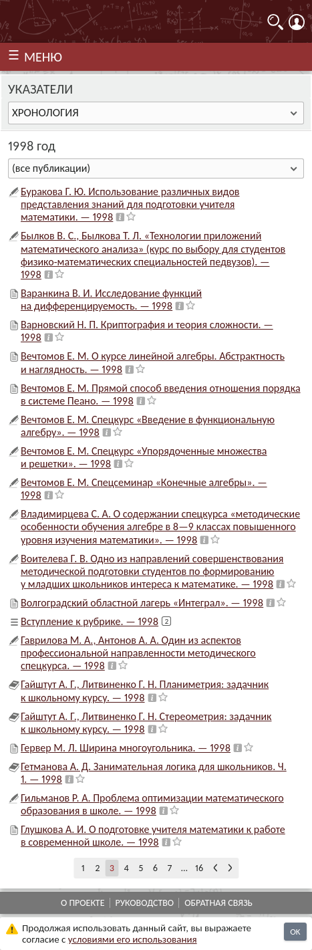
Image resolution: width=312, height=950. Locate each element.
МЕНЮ (43, 57)
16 (199, 868)
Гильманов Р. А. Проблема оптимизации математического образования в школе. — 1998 (152, 804)
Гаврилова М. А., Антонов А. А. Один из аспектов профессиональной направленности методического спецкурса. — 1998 (138, 653)
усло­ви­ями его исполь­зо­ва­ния (132, 939)
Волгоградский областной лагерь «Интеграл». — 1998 (142, 602)
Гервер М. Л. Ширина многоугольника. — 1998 (125, 747)
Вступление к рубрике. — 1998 (89, 621)
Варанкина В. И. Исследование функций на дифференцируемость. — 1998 (111, 299)
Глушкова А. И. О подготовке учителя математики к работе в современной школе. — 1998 (153, 835)
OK (295, 932)
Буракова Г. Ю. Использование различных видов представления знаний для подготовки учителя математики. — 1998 (130, 204)
